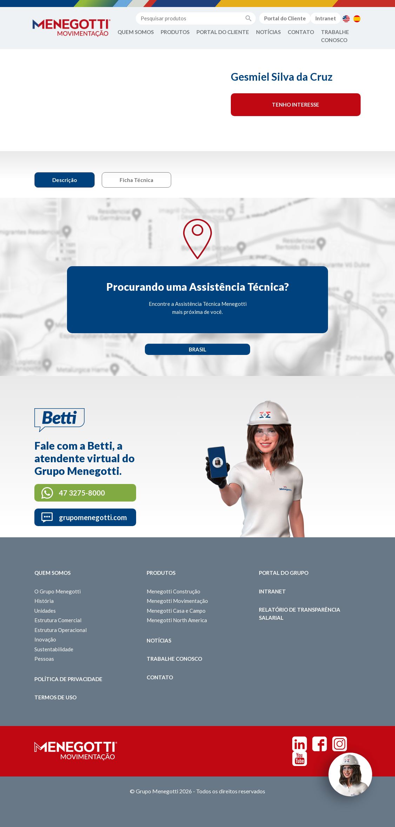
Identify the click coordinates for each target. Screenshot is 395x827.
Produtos (175, 32)
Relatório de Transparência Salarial (299, 613)
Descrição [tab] (64, 180)
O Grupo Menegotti (57, 591)
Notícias (268, 32)
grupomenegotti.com (93, 517)
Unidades (45, 610)
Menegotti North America (177, 620)
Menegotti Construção (173, 591)
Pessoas (44, 658)
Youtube (299, 758)
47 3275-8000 (82, 493)
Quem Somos (136, 32)
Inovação (45, 639)
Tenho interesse (295, 104)
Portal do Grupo (283, 573)
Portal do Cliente (285, 18)
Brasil (197, 349)
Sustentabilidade (53, 649)
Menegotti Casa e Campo (176, 610)
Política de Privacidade (68, 679)
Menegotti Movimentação (177, 601)
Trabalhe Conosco (335, 36)
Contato (301, 32)
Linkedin (299, 744)
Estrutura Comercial (57, 620)
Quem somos (52, 573)
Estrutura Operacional (60, 630)
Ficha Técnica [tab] (136, 180)
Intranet (325, 18)
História (44, 601)
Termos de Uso (55, 697)
